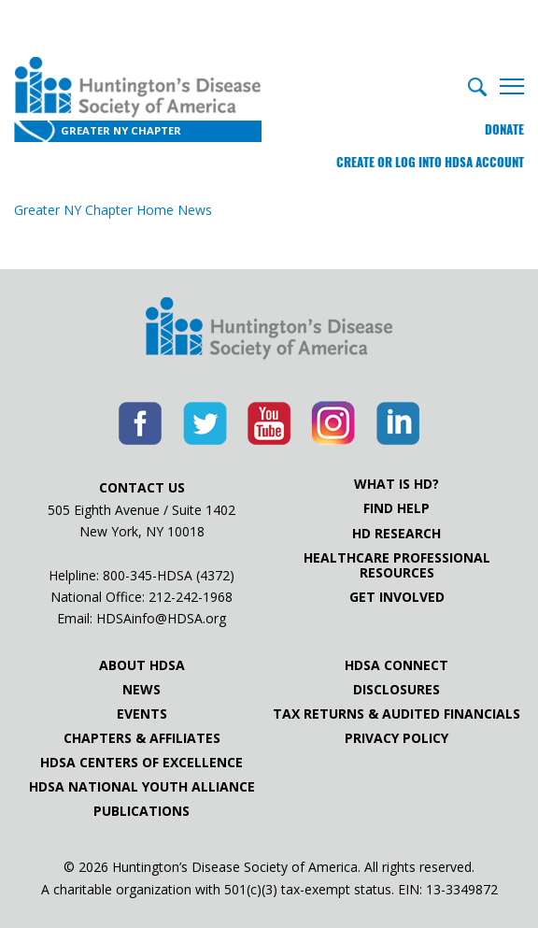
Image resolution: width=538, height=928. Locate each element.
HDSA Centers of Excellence (141, 762)
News (141, 689)
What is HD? (396, 484)
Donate (504, 129)
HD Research (396, 533)
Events (142, 714)
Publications (141, 811)
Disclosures (396, 689)
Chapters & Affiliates (142, 738)
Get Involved (397, 597)
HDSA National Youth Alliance (142, 786)
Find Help (396, 508)
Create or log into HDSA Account (430, 162)
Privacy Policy (396, 738)
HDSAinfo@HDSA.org (161, 618)
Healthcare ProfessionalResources (397, 565)
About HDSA (142, 665)
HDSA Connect (396, 665)
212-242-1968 (191, 597)
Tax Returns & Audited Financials (396, 714)
